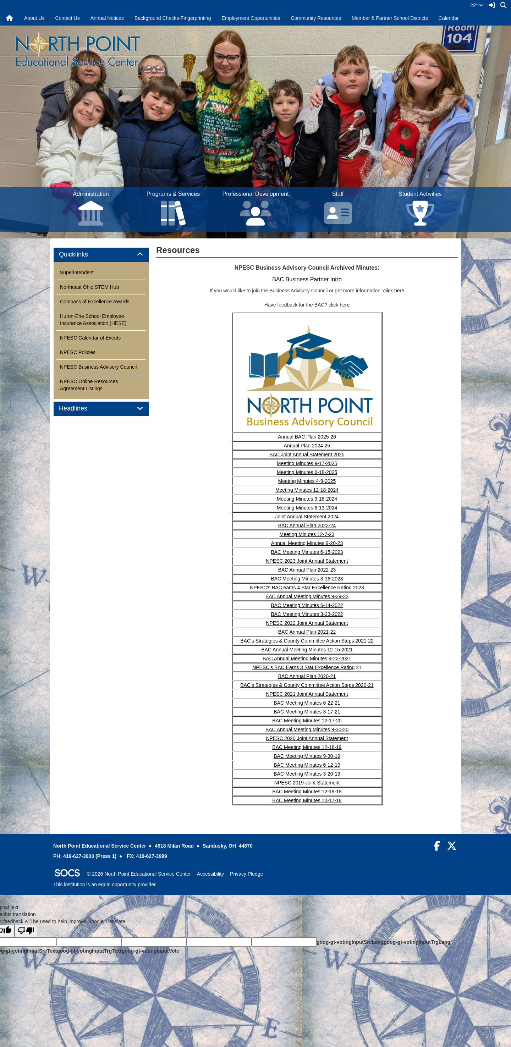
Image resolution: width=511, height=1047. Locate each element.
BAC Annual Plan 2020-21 (307, 676)
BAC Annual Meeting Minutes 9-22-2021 (307, 658)
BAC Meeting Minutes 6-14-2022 (307, 605)
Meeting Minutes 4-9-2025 (307, 481)
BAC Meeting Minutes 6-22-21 (307, 703)
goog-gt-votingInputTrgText (89, 951)
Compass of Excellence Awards (95, 301)
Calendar (449, 18)
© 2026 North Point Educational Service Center (139, 874)
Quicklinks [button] (81, 254)
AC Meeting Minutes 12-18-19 (309, 747)
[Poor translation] (26, 931)
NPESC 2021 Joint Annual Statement (307, 694)
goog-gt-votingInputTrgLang (417, 942)
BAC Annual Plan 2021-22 (307, 632)
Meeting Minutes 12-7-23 (307, 534)
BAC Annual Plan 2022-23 (307, 570)
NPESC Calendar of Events (90, 338)
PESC (284, 783)
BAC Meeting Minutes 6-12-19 (307, 765)
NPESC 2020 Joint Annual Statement (307, 738)
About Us (34, 18)
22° (476, 5)
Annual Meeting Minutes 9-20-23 (307, 543)
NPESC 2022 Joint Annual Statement (307, 623)
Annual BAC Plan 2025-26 (307, 437)
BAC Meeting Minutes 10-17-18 (306, 800)
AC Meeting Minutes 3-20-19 (308, 774)
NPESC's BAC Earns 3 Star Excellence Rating (303, 667)
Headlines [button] (81, 408)
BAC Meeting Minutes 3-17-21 (307, 712)
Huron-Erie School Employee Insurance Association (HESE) (93, 319)
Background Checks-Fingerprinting (172, 18)
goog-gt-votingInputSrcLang (350, 942)
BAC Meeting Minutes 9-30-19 (307, 756)
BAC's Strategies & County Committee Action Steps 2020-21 (306, 685)
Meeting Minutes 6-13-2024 (307, 508)
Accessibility (210, 874)
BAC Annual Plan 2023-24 (307, 525)
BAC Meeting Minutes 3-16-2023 (307, 579)
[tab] (101, 255)
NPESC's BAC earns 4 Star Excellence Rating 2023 (307, 587)
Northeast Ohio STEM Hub (89, 287)
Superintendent (77, 272)
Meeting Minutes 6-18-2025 (307, 472)
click (388, 290)
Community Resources (316, 18)
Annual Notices (107, 18)
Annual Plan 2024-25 (307, 445)
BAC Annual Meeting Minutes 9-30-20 (306, 729)
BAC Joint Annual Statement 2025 (307, 454)
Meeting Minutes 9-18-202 (306, 499)
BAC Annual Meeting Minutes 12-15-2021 (307, 649)
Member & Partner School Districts (390, 18)
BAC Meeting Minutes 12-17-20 (306, 720)
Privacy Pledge (246, 874)
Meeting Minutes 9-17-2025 (307, 463)
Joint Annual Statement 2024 (307, 516)
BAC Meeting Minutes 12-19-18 (306, 791)
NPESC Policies (77, 352)
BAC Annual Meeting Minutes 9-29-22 (306, 596)
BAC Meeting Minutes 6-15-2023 (307, 552)
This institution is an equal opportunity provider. (105, 884)
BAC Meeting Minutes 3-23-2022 (307, 614)
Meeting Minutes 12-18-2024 (307, 490)
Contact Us (67, 18)
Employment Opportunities (250, 18)
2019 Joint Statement (315, 783)
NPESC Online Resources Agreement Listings (89, 385)
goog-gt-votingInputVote (150, 951)
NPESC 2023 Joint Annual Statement (307, 561)
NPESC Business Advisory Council (98, 367)
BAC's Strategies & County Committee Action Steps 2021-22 (306, 641)
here (399, 290)
